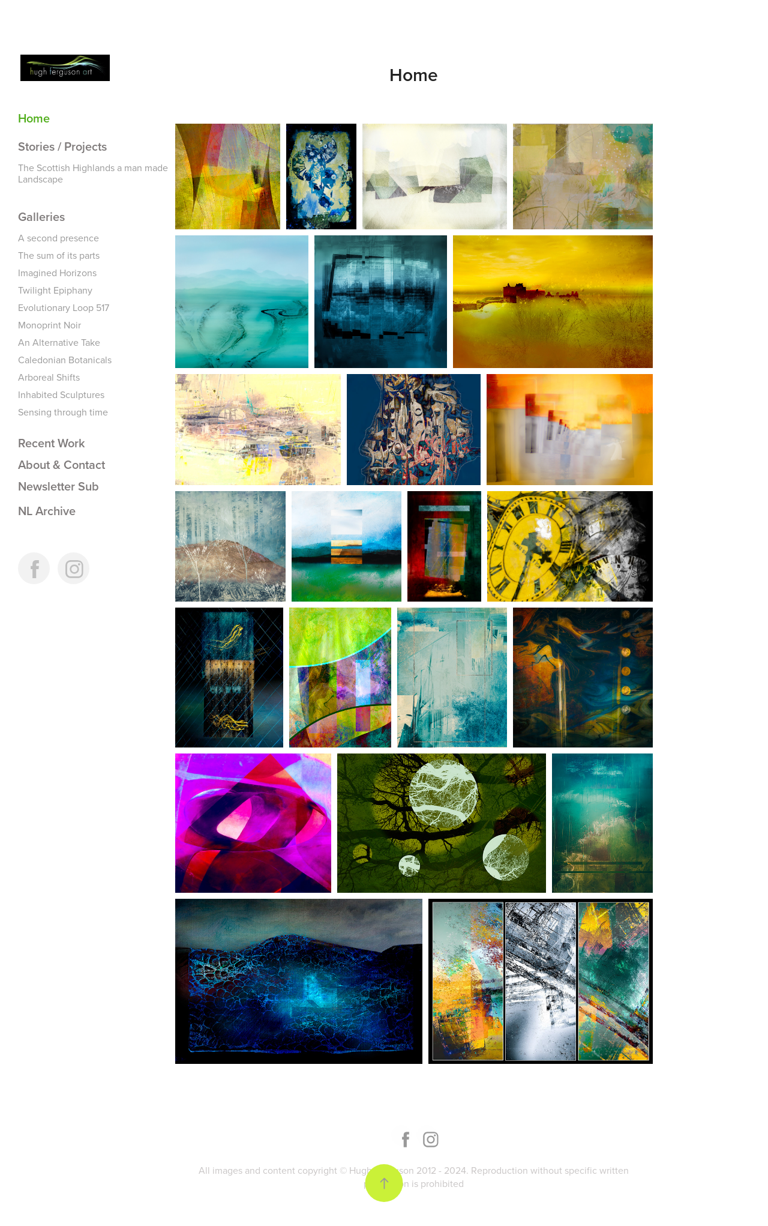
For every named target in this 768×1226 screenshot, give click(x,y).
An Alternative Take (59, 342)
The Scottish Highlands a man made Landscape (93, 173)
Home (34, 118)
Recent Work (51, 442)
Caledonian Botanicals (65, 359)
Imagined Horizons (57, 272)
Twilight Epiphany (55, 290)
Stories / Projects (62, 146)
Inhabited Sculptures (61, 394)
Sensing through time (63, 411)
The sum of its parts (59, 255)
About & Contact (61, 464)
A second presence (58, 237)
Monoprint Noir (49, 324)
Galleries (41, 216)
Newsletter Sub (58, 486)
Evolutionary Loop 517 (63, 307)
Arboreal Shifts (49, 377)
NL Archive (47, 510)
